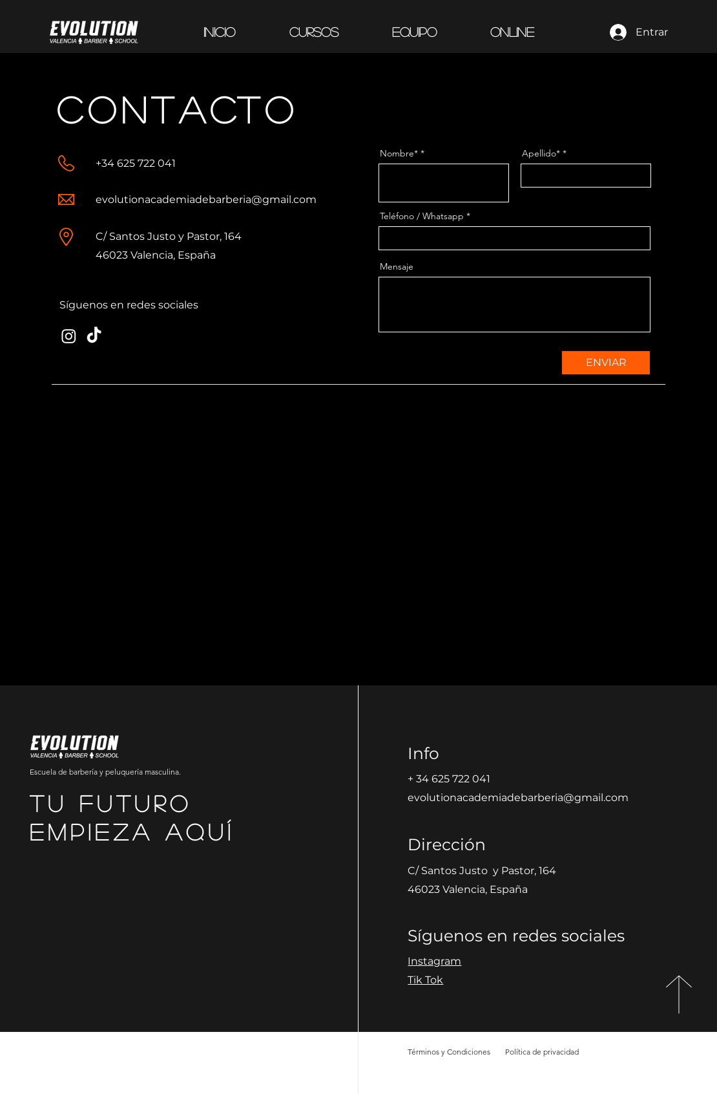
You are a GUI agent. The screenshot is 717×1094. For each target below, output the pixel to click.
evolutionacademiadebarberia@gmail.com (206, 199)
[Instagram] (68, 336)
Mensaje (396, 266)
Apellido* (541, 153)
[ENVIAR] (606, 362)
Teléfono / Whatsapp (422, 215)
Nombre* (399, 153)
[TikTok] (94, 336)
